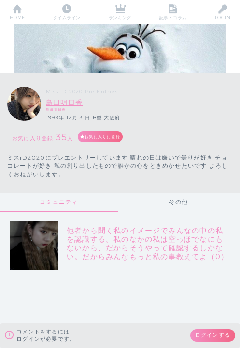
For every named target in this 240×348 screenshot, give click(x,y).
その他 (178, 201)
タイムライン (67, 17)
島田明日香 (64, 102)
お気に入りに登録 (102, 136)
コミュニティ (59, 201)
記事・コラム (173, 17)
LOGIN (222, 17)
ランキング (120, 17)
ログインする (212, 335)
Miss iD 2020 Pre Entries (82, 91)
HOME (17, 17)
